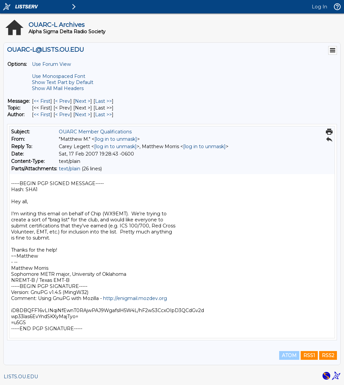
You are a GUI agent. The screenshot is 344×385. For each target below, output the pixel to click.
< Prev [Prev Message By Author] (62, 115)
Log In (319, 7)
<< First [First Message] (42, 101)
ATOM (289, 355)
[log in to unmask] (115, 139)
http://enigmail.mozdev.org (135, 298)
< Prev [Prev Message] (62, 101)
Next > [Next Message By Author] (82, 115)
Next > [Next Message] (82, 101)
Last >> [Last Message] (103, 101)
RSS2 (328, 355)
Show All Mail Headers (58, 88)
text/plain (69, 169)
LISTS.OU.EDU (21, 377)
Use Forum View (51, 64)
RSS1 (309, 355)
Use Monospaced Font (58, 76)
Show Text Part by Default (62, 82)
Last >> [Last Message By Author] (103, 115)
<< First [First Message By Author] (42, 115)
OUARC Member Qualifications (95, 132)
